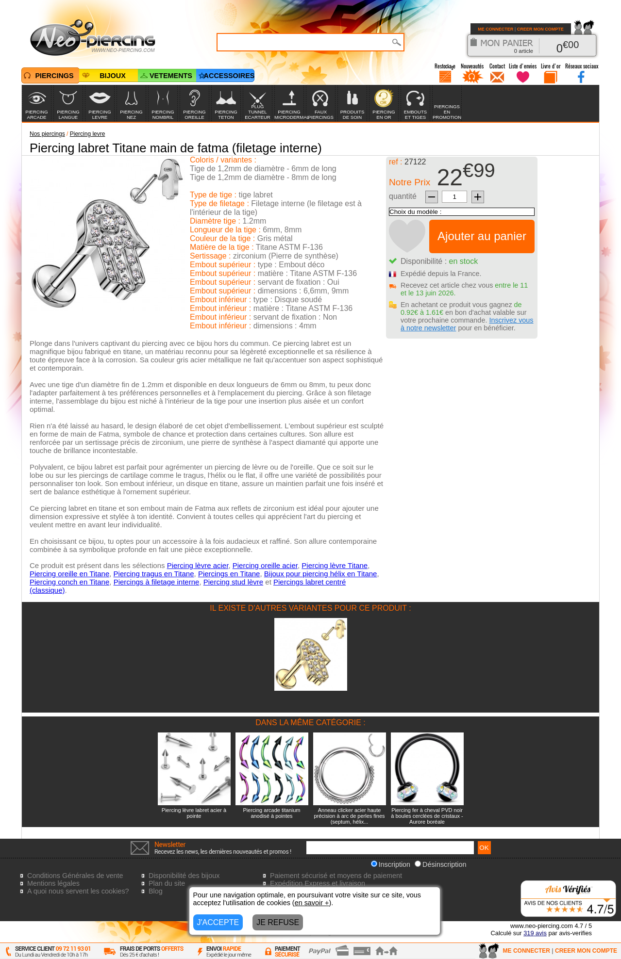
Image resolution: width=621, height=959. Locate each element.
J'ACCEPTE (218, 922)
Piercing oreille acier (265, 565)
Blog (156, 891)
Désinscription (440, 864)
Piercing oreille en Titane (69, 573)
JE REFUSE (277, 922)
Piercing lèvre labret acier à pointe (194, 813)
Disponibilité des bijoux (184, 875)
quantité (403, 196)
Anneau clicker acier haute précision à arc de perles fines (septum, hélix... (349, 816)
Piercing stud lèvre (233, 582)
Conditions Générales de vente (75, 875)
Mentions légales (53, 883)
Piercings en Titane (229, 573)
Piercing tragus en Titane (154, 573)
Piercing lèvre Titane (335, 565)
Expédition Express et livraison (317, 883)
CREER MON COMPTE (540, 29)
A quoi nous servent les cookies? (78, 891)
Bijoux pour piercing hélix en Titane (320, 573)
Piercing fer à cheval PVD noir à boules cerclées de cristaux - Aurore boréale (427, 816)
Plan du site (167, 883)
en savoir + (312, 903)
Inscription (391, 864)
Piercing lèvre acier (198, 565)
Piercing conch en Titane (69, 582)
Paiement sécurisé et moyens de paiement (336, 875)
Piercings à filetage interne (157, 582)
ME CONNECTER (495, 29)
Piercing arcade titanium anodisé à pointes (271, 813)
